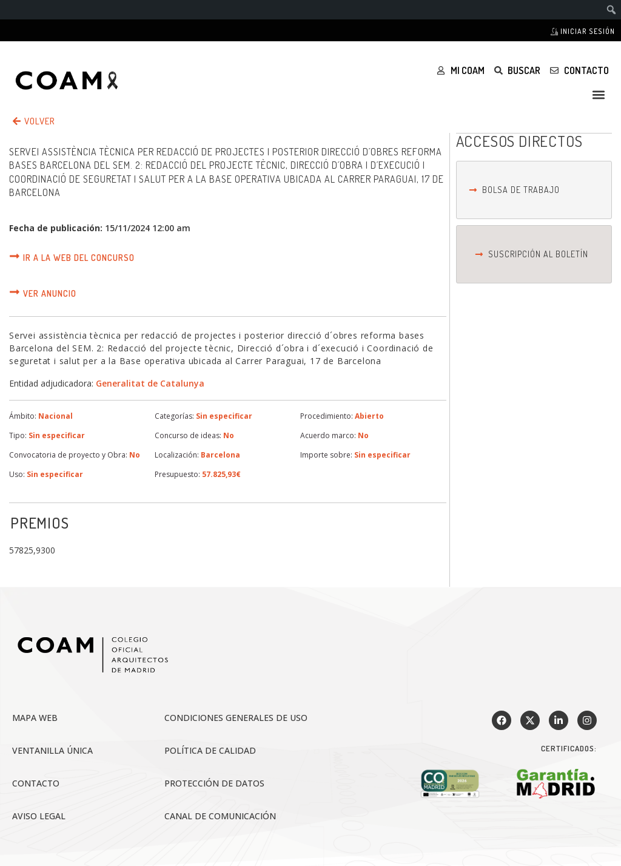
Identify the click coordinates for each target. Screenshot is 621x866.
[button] (599, 94)
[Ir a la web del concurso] (14, 256)
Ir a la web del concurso (79, 257)
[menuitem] (611, 9)
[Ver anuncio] (14, 291)
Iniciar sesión (583, 31)
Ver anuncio (49, 293)
